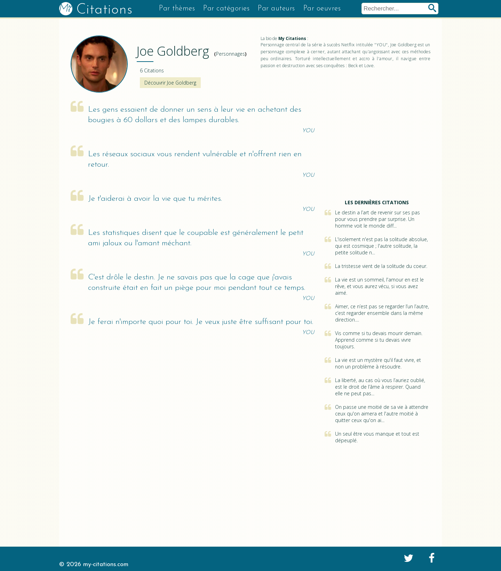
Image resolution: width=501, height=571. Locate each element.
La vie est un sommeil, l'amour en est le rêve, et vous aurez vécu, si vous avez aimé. (379, 286)
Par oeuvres (322, 8)
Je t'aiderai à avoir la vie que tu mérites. (155, 199)
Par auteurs (276, 8)
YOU (308, 131)
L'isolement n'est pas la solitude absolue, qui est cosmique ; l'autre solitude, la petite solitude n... (381, 246)
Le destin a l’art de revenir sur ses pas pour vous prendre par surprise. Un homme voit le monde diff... (377, 219)
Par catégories (226, 8)
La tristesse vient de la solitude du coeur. (381, 266)
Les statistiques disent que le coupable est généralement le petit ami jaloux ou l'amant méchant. (195, 238)
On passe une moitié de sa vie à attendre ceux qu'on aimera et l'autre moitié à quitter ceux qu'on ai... (381, 413)
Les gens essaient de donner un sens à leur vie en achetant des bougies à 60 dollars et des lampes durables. (194, 115)
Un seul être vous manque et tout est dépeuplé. (377, 437)
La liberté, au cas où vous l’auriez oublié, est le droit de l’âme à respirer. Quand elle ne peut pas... (380, 387)
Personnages (230, 53)
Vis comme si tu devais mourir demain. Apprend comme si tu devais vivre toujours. (378, 340)
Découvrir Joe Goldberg (170, 82)
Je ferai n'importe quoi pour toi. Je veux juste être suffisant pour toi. (200, 322)
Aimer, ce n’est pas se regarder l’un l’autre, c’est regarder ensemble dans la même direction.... (382, 313)
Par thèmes (177, 8)
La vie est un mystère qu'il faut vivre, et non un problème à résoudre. (378, 363)
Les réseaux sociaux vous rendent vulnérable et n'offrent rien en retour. (195, 159)
